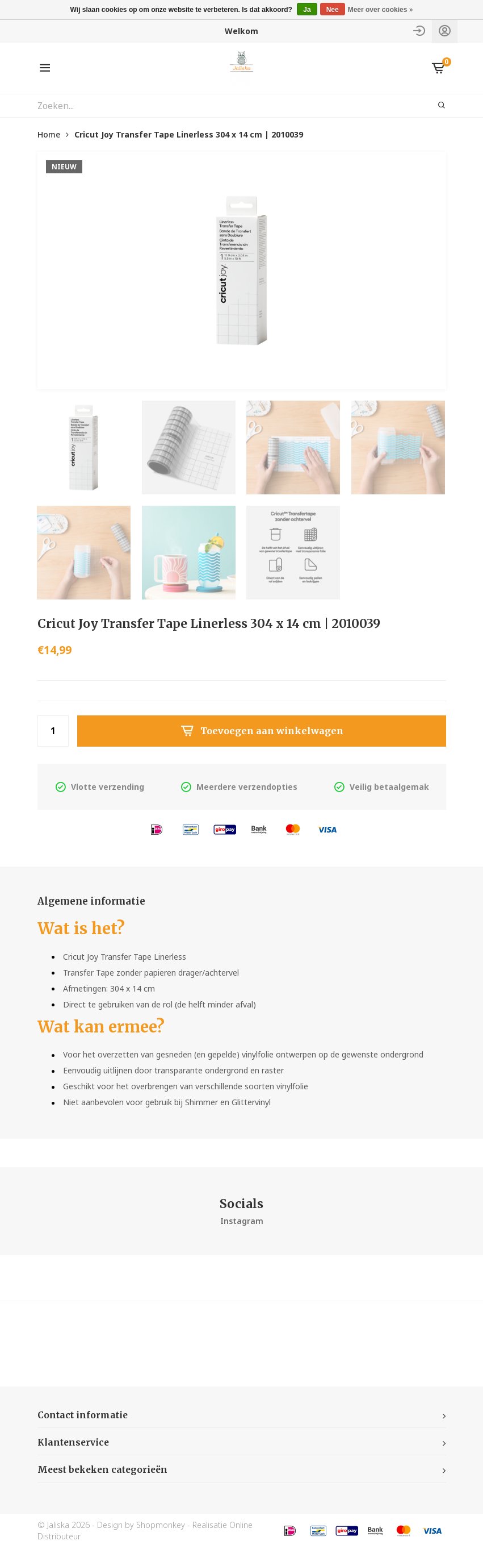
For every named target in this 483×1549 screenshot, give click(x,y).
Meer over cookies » (380, 10)
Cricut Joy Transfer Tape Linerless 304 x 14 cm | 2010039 (188, 134)
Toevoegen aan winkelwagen (261, 731)
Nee (332, 10)
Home (48, 134)
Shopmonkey (160, 1526)
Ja (306, 10)
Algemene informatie (94, 902)
